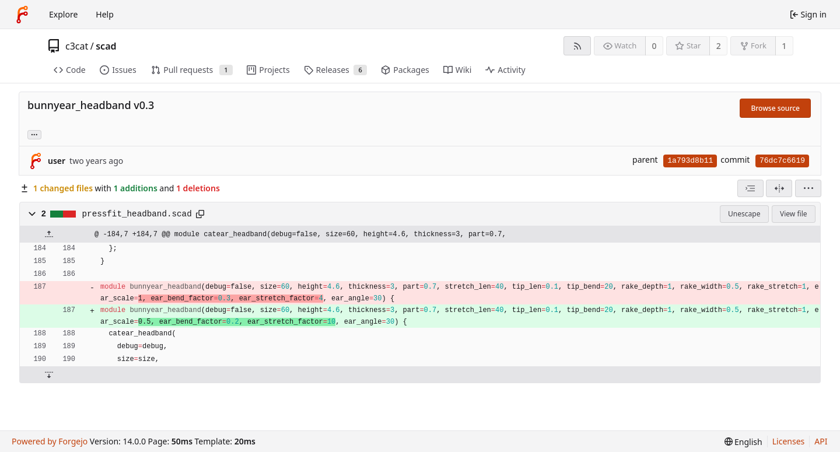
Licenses (788, 441)
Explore (63, 14)
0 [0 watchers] (654, 45)
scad (106, 46)
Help (105, 14)
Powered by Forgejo (50, 441)
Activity (505, 69)
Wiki (457, 69)
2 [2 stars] (718, 45)
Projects (268, 69)
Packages (405, 69)
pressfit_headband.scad (137, 214)
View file (793, 214)
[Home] (22, 14)
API (820, 441)
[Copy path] (200, 214)
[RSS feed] (577, 45)
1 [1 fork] (784, 45)
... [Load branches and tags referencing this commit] (34, 134)
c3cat (76, 46)
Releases (336, 69)
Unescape (744, 214)
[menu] (808, 188)
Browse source (775, 108)
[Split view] (779, 188)
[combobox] (750, 188)
